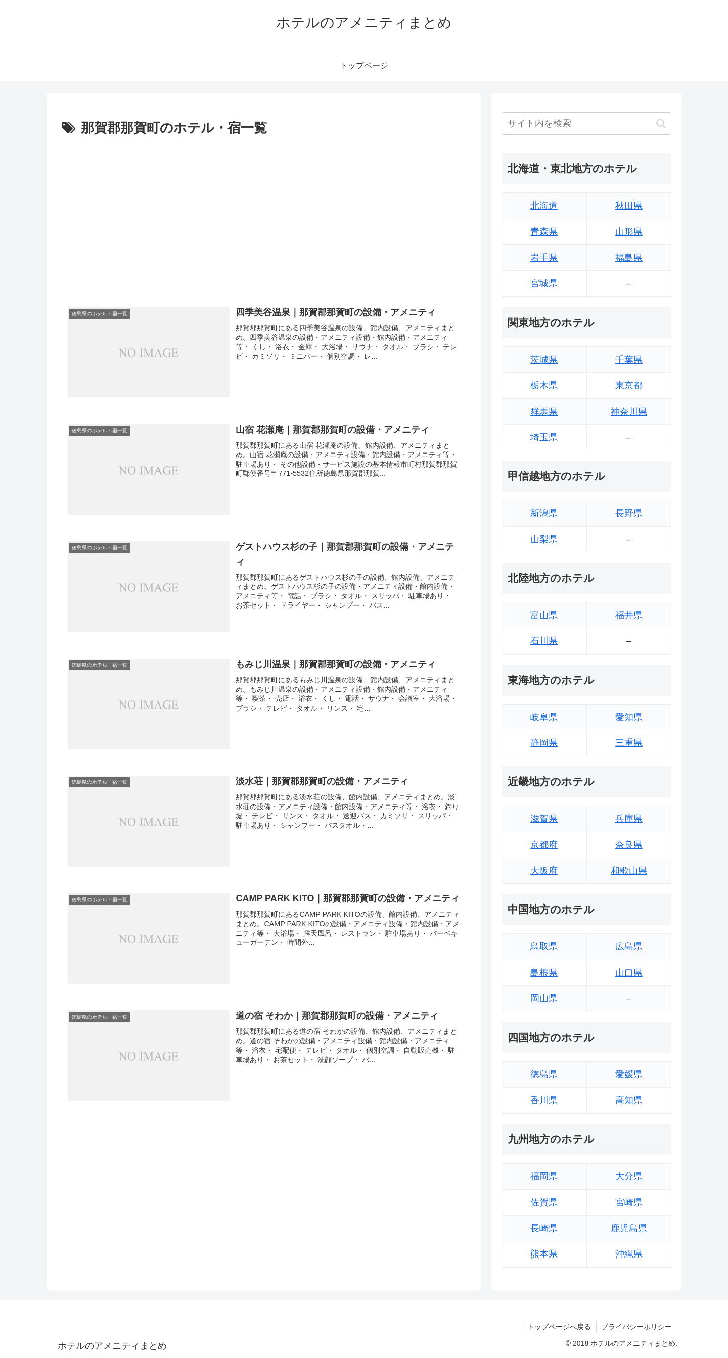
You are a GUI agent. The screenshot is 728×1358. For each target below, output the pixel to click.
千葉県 (629, 360)
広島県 (629, 946)
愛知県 (629, 717)
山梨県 (544, 539)
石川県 (544, 641)
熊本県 (544, 1254)
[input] (586, 123)
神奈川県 (629, 412)
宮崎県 (629, 1202)
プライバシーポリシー (636, 1327)
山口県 (629, 973)
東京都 (629, 385)
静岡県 (544, 743)
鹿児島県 (629, 1228)
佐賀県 (544, 1202)
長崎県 (544, 1228)
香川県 (544, 1100)
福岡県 (544, 1176)
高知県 (629, 1100)
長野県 (629, 513)
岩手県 (544, 258)
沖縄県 (629, 1254)
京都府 (544, 845)
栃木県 (544, 385)
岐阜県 (544, 717)
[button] (661, 123)
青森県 (544, 232)
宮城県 (544, 283)
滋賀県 (544, 819)
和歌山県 (629, 871)
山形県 (629, 232)
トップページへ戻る (558, 1327)
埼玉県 (544, 437)
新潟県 (544, 513)
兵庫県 (629, 819)
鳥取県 (544, 946)
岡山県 (544, 998)
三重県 (629, 743)
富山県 (544, 615)
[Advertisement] (264, 215)
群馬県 (544, 412)
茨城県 (544, 360)
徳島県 (544, 1074)
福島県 (629, 258)
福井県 (629, 615)
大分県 (629, 1176)
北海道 (544, 205)
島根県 (544, 973)
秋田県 (629, 205)
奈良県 (629, 845)
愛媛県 (629, 1074)
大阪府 (544, 871)
